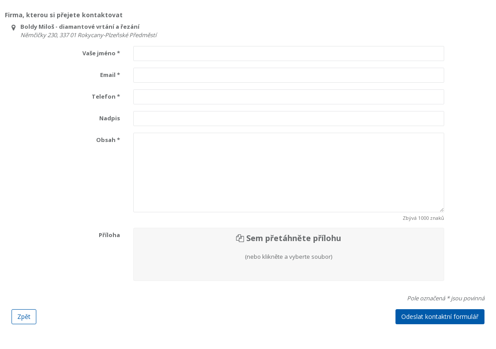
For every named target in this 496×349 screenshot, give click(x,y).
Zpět (24, 316)
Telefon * (106, 96)
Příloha (109, 235)
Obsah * (108, 140)
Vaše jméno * (101, 53)
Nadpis (109, 118)
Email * (110, 75)
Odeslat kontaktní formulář (440, 316)
